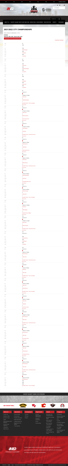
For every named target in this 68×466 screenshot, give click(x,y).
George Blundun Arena (26, 181)
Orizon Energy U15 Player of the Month (61, 431)
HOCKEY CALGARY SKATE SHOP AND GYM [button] (20, 22)
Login (59, 18)
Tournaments (17, 426)
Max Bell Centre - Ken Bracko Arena (28, 134)
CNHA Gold (24, 112)
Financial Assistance (38, 419)
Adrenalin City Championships (49, 415)
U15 (38, 1)
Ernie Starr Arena (25, 307)
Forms (37, 421)
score (5, 51)
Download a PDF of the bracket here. (13, 38)
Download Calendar (59, 40)
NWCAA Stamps (25, 115)
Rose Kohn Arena (25, 338)
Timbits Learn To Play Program (49, 429)
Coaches (26, 414)
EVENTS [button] (54, 22)
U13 (30, 1)
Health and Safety (18, 417)
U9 (13, 1)
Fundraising (16, 416)
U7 (5, 1)
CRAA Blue (24, 52)
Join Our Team (6, 417)
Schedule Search (62, 1)
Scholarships (38, 423)
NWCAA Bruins (25, 143)
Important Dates (17, 419)
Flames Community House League (61, 416)
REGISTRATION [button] (47, 22)
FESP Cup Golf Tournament (49, 421)
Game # (5, 43)
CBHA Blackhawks (25, 68)
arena (5, 87)
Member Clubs (6, 416)
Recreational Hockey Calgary (60, 425)
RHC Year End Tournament (49, 424)
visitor (5, 68)
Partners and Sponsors (6, 425)
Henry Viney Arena (25, 118)
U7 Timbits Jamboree (48, 426)
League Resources (18, 421)
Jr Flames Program (61, 422)
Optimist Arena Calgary (26, 212)
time (5, 79)
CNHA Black (24, 147)
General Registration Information (38, 415)
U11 (22, 1)
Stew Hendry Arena (25, 150)
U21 (54, 1)
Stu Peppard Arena (25, 354)
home (5, 65)
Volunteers (5, 427)
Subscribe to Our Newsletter (20, 464)
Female (58, 420)
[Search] (59, 7)
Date (5, 76)
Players (26, 417)
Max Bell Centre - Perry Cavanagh (28, 103)
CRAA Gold (24, 65)
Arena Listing (17, 414)
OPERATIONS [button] (33, 22)
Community (59, 414)
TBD (23, 382)
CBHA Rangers (25, 49)
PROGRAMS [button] (61, 22)
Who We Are (6, 428)
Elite (58, 419)
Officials (26, 416)
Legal (4, 419)
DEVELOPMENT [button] (39, 22)
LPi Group (64, 464)
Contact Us (53, 18)
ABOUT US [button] (7, 22)
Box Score (24, 104)
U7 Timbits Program (59, 428)
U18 (46, 1)
